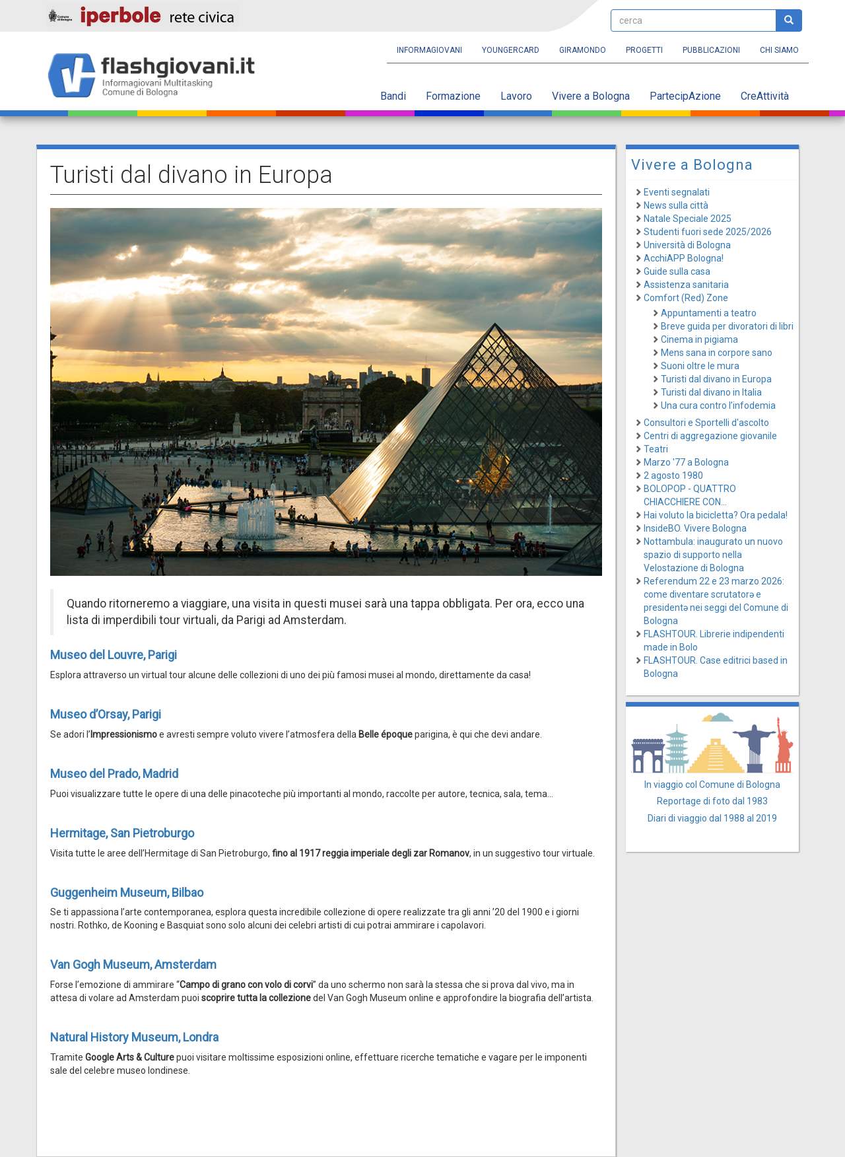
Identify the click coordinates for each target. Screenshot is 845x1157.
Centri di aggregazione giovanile (710, 436)
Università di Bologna (687, 245)
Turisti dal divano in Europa (716, 379)
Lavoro (516, 96)
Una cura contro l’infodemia (718, 405)
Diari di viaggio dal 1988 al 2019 (712, 818)
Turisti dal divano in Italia (711, 392)
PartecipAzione (685, 96)
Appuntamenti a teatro (709, 313)
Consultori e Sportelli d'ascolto (706, 422)
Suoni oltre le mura (700, 366)
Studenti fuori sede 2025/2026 (708, 232)
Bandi (393, 96)
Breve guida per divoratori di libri (727, 326)
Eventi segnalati (677, 192)
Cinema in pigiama (699, 339)
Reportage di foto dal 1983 (712, 801)
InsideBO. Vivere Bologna (695, 528)
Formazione (453, 96)
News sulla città (676, 205)
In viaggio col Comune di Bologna (712, 784)
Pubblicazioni (711, 50)
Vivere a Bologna (591, 96)
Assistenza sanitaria (686, 284)
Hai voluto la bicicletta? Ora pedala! (716, 515)
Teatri (656, 449)
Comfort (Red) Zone (686, 298)
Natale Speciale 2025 (687, 218)
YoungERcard (510, 50)
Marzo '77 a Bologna (686, 462)
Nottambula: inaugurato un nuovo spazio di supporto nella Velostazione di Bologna (713, 554)
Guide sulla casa (677, 271)
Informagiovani (429, 50)
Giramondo (582, 50)
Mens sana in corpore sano (716, 352)
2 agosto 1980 (673, 475)
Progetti (644, 50)
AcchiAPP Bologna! (684, 258)
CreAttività (765, 96)
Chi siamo (779, 50)
